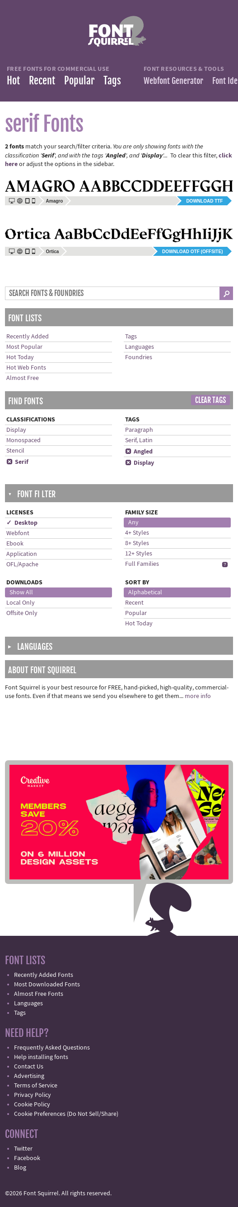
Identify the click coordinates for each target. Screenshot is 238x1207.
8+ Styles (137, 543)
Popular (79, 80)
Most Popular (24, 347)
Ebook (14, 544)
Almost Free (22, 378)
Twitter (23, 1149)
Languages (139, 347)
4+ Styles (137, 533)
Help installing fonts (41, 1057)
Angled (139, 451)
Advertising (29, 1076)
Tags (112, 80)
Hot (13, 80)
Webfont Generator (173, 81)
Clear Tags (210, 400)
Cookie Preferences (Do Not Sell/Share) (66, 1114)
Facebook (27, 1158)
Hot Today (20, 357)
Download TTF (204, 201)
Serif (17, 462)
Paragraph (139, 430)
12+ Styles (138, 554)
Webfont (17, 533)
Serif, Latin (139, 440)
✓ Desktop (21, 522)
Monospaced (23, 440)
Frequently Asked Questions (52, 1048)
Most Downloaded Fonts (47, 984)
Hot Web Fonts (26, 368)
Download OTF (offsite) (192, 251)
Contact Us (28, 1067)
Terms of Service (35, 1086)
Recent (42, 80)
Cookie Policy (32, 1105)
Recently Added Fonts (43, 975)
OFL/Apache (22, 564)
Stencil (15, 451)
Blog (20, 1168)
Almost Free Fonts (38, 994)
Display (16, 430)
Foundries (138, 357)
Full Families (142, 564)
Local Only (20, 603)
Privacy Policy (32, 1095)
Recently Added (27, 337)
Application (21, 554)
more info (198, 696)
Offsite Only (21, 613)
